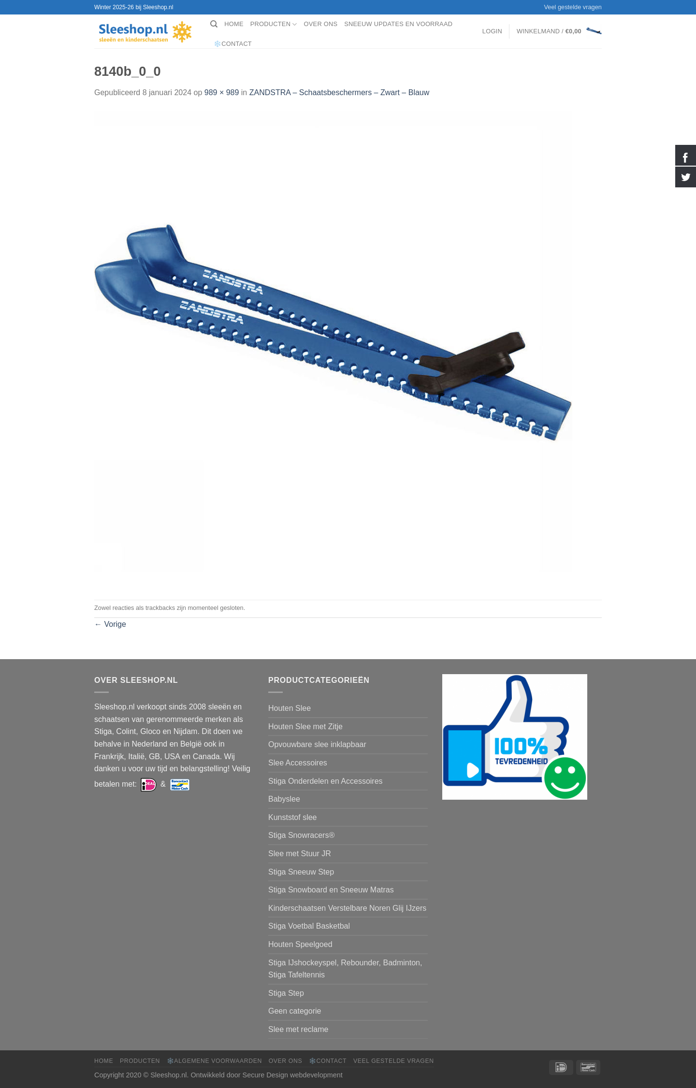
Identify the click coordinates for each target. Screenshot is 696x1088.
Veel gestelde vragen (573, 7)
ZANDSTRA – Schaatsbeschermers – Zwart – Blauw (339, 92)
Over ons (321, 24)
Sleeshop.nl (168, 1075)
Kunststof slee (292, 817)
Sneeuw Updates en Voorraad (398, 24)
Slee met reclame (298, 1029)
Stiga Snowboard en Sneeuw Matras (331, 890)
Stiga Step (286, 993)
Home (233, 24)
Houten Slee (289, 708)
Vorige (110, 624)
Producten (273, 24)
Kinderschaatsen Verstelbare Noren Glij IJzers (347, 908)
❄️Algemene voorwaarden (214, 1061)
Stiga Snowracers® (301, 835)
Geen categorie (294, 1011)
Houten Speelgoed (300, 944)
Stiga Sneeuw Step (301, 872)
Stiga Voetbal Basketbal (309, 926)
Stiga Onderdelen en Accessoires (325, 781)
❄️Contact (233, 43)
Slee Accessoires (297, 763)
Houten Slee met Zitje (305, 726)
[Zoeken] (214, 24)
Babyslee (284, 799)
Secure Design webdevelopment (293, 1075)
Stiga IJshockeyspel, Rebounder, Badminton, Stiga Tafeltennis (345, 969)
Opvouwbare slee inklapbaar (317, 744)
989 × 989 (221, 92)
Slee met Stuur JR (299, 853)
